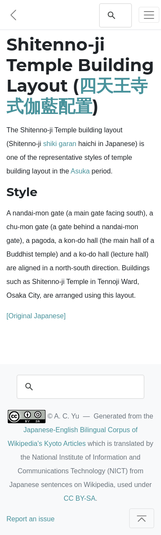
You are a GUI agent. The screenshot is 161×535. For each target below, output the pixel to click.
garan (67, 143)
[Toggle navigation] (149, 15)
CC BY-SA (79, 498)
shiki (50, 143)
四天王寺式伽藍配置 (77, 96)
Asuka (79, 171)
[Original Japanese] (36, 316)
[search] (79, 387)
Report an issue (30, 519)
